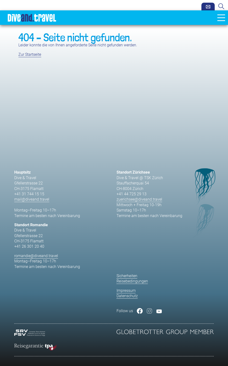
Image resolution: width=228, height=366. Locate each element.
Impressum (126, 290)
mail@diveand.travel (31, 199)
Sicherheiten (127, 276)
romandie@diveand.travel (36, 255)
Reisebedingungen (132, 281)
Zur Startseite (29, 54)
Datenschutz (127, 296)
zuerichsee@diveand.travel (139, 199)
